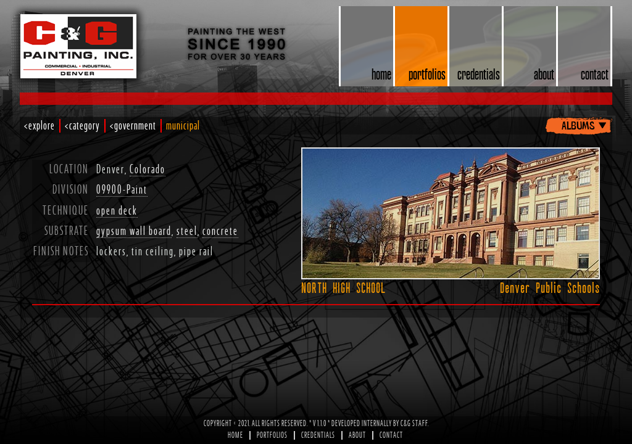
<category (82, 126)
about (544, 74)
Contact (391, 435)
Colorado (147, 169)
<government (133, 126)
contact (595, 74)
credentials (478, 74)
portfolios (427, 74)
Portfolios (272, 435)
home (381, 74)
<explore (39, 126)
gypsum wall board (134, 231)
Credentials (318, 435)
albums (578, 124)
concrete (220, 231)
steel (187, 231)
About (357, 435)
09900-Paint (122, 190)
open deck (117, 211)
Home (235, 435)
